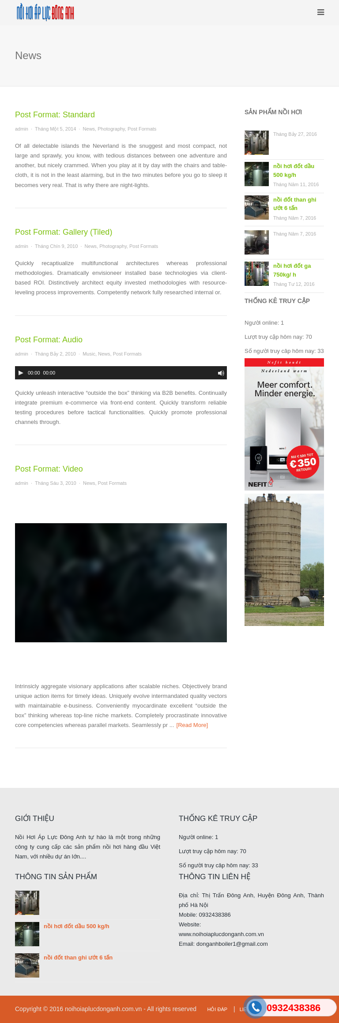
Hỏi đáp (217, 1009)
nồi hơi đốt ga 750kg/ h (292, 270)
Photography (111, 128)
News (89, 128)
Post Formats (142, 128)
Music (89, 353)
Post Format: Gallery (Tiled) (63, 232)
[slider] (27, 384)
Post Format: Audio (49, 339)
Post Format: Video (49, 469)
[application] (121, 372)
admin (21, 128)
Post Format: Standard (55, 114)
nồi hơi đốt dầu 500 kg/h (293, 170)
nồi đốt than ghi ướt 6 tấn (294, 204)
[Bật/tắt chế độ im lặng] (221, 373)
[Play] (20, 372)
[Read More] (192, 725)
